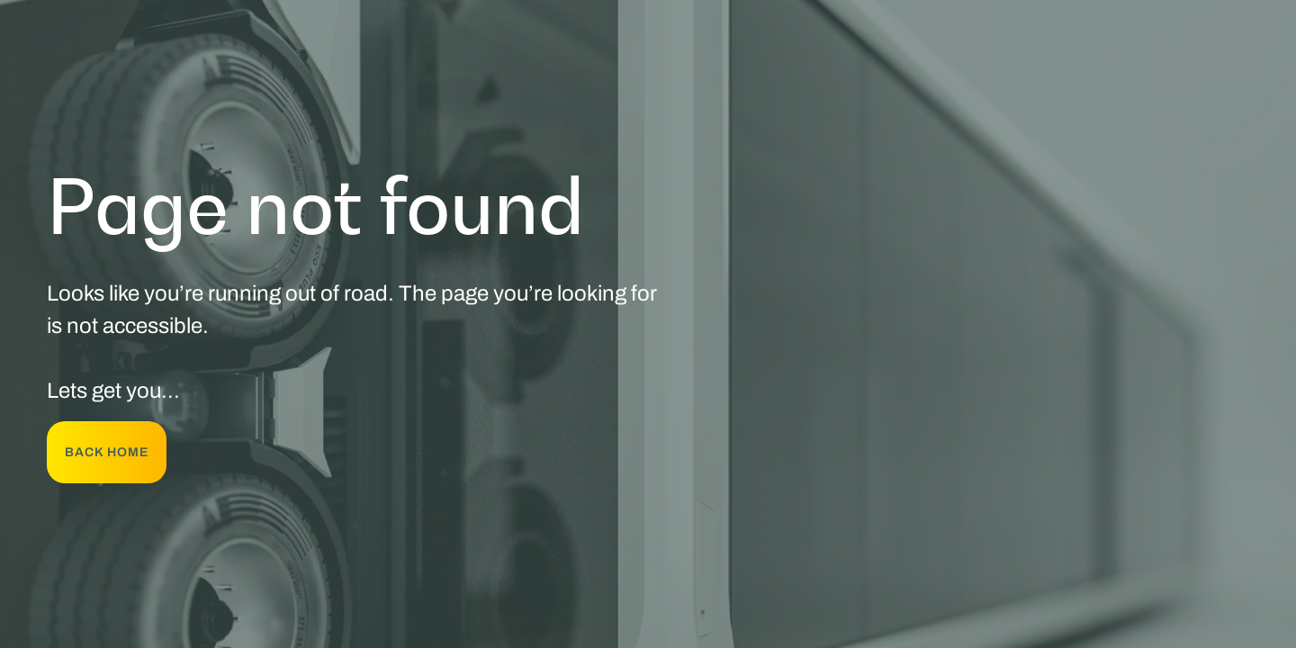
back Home (106, 452)
